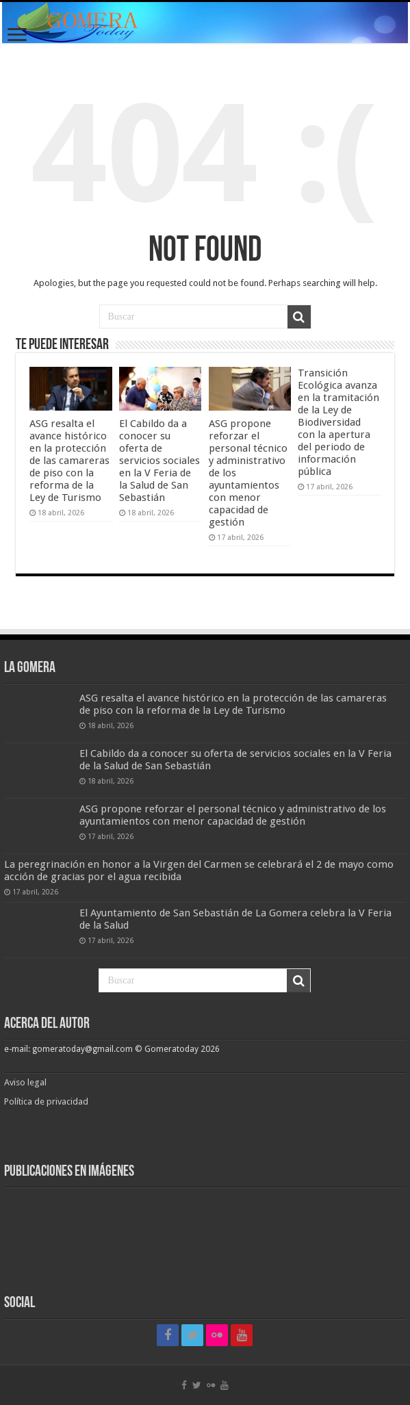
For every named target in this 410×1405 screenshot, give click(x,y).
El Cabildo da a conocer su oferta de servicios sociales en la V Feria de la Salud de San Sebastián (159, 460)
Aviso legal (26, 1082)
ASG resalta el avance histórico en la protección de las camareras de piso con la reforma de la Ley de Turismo (69, 460)
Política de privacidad (46, 1101)
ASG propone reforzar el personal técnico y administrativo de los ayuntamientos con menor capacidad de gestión (232, 815)
